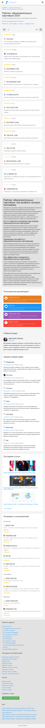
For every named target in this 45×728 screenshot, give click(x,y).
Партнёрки (20, 21)
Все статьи (8, 508)
